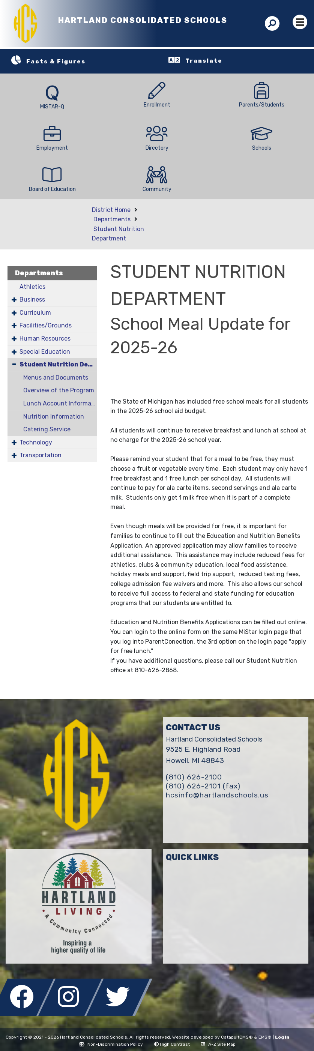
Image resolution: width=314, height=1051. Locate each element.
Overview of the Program (58, 390)
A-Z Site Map (218, 1044)
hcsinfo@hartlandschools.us (217, 795)
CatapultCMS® (237, 1037)
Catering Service (47, 429)
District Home (111, 209)
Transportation (41, 455)
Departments (112, 219)
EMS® (265, 1037)
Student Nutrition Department (58, 364)
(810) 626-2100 (194, 777)
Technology (36, 442)
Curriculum (35, 312)
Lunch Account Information (60, 403)
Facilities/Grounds (46, 325)
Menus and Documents (55, 377)
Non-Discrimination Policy (111, 1044)
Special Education (45, 351)
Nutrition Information (53, 416)
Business (32, 299)
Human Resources (45, 338)
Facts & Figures (56, 61)
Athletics (32, 286)
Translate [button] (203, 60)
